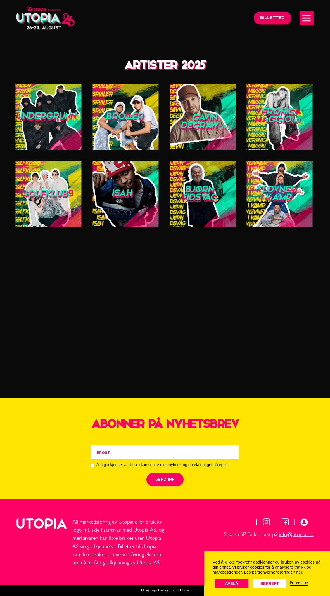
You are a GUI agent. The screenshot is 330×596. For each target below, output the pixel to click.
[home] (45, 15)
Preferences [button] (299, 583)
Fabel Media (180, 590)
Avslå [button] (231, 583)
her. (299, 572)
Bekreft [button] (269, 583)
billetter (272, 15)
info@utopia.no (296, 535)
